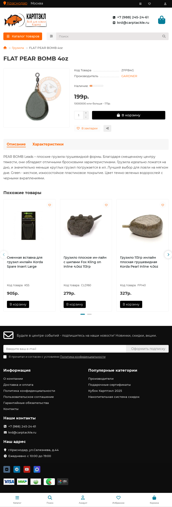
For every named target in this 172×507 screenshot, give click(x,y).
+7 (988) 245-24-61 (130, 17)
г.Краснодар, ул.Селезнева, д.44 (33, 450)
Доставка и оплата (18, 384)
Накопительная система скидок (114, 397)
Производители (101, 378)
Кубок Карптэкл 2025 (105, 390)
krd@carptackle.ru (130, 22)
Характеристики (48, 144)
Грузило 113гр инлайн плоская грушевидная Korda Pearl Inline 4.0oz (139, 262)
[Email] (64, 349)
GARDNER (129, 76)
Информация (17, 370)
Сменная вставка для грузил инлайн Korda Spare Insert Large (25, 262)
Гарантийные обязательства (26, 403)
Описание (16, 144)
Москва (37, 3)
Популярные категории (112, 370)
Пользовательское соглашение (28, 397)
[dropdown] (140, 3)
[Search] (112, 36)
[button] (4, 254)
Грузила (18, 48)
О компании (13, 378)
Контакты (11, 409)
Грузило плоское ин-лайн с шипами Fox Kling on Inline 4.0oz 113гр (85, 262)
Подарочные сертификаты (109, 384)
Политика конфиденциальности (29, 390)
